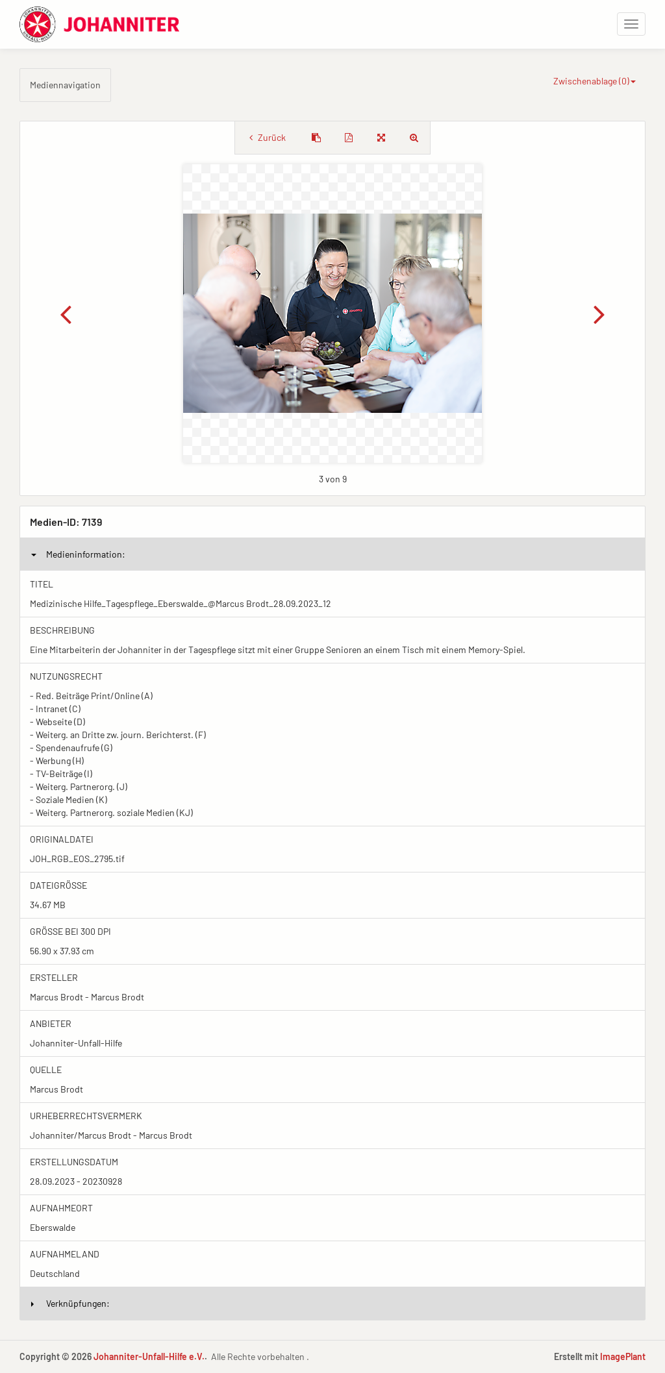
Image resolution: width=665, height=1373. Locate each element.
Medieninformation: (78, 554)
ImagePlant (623, 1356)
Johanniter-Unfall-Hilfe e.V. (149, 1356)
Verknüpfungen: (70, 1303)
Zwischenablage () (594, 80)
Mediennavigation (65, 84)
